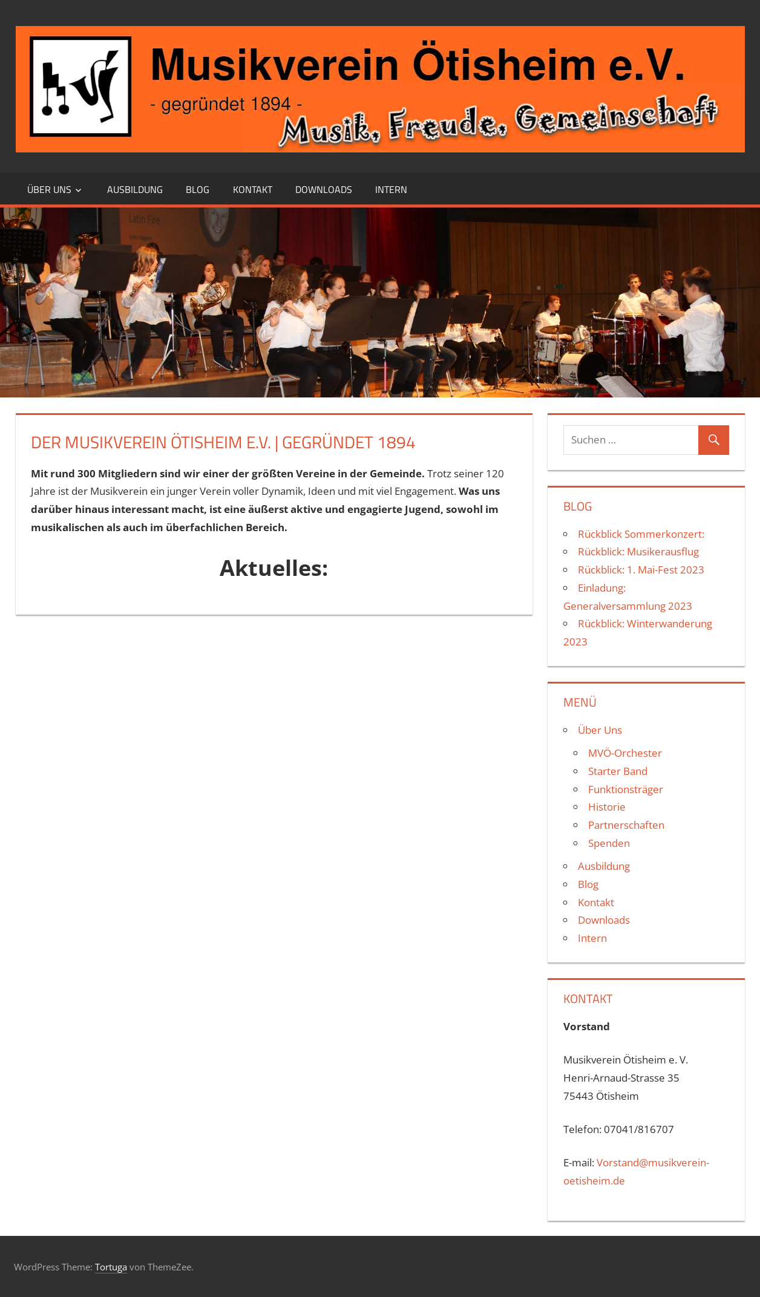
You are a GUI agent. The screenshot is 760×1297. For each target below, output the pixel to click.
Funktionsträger (625, 789)
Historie (607, 807)
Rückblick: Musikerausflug (638, 551)
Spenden (609, 843)
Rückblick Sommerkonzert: (641, 534)
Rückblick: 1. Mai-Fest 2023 (641, 570)
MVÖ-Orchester (625, 753)
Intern (391, 189)
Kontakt (252, 189)
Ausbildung (135, 189)
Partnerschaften (626, 825)
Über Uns (49, 189)
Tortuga (111, 1267)
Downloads (323, 189)
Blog (197, 189)
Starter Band (617, 771)
